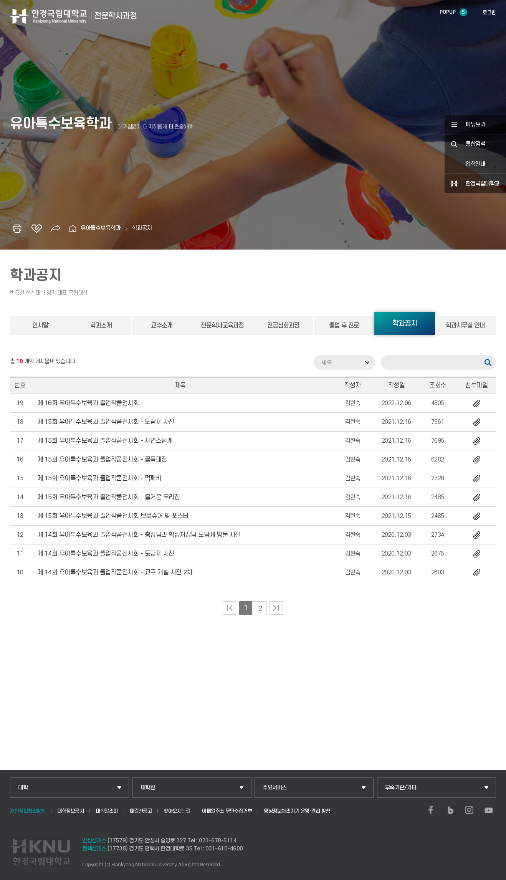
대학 (23, 787)
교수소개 (161, 325)
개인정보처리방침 (27, 811)
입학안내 (475, 164)
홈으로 (73, 228)
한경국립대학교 (482, 183)
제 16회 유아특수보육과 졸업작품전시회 (88, 403)
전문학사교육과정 (222, 325)
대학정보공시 (70, 811)
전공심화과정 (283, 325)
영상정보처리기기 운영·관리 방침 (297, 811)
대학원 (148, 787)
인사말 (40, 325)
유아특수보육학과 (101, 228)
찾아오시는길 (177, 811)
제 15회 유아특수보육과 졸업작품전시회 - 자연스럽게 (105, 440)
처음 (229, 608)
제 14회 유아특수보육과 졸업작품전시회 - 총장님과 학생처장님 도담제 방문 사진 (139, 534)
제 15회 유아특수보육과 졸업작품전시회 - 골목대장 (102, 459)
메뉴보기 (476, 124)
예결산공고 (141, 811)
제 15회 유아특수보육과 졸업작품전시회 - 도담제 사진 (105, 421)
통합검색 (476, 144)
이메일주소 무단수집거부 (227, 811)
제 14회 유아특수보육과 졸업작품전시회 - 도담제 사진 (105, 553)
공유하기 (55, 228)
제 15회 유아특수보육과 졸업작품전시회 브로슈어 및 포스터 (113, 516)
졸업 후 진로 (344, 325)
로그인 (489, 12)
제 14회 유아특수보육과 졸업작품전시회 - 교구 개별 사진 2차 (115, 572)
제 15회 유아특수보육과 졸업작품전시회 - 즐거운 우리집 (108, 497)
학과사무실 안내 (465, 325)
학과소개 (101, 325)
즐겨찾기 (36, 228)
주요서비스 (275, 787)
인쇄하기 (17, 228)
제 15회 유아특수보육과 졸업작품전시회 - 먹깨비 (99, 478)
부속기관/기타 (401, 787)
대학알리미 (107, 811)
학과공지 (142, 228)
